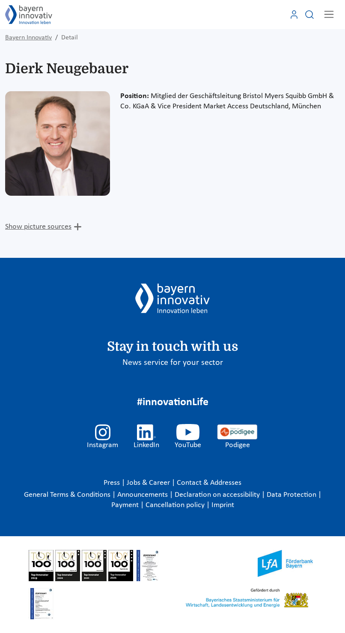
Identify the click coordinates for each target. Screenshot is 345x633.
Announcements (143, 495)
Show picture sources (38, 227)
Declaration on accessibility (218, 495)
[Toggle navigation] (329, 14)
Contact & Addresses (209, 483)
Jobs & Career (149, 483)
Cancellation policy (176, 505)
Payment (125, 505)
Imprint (222, 505)
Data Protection (292, 495)
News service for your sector (172, 362)
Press (113, 483)
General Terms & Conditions (68, 495)
